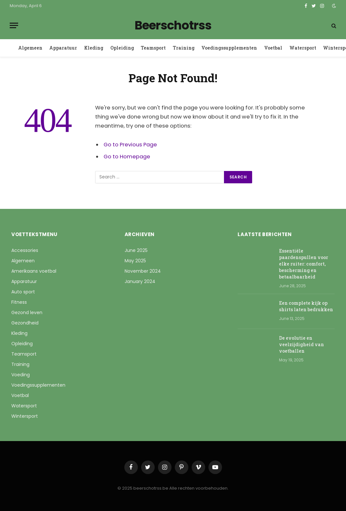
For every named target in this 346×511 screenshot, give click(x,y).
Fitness (19, 302)
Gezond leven (26, 312)
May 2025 (135, 260)
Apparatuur (63, 48)
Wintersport (24, 416)
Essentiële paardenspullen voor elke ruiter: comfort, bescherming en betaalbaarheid (303, 264)
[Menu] (14, 25)
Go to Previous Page (130, 144)
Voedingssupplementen (229, 48)
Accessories (24, 250)
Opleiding (122, 48)
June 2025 (136, 250)
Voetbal (273, 48)
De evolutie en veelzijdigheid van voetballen (301, 344)
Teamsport (153, 48)
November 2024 (143, 271)
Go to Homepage (127, 156)
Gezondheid (25, 323)
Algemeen (30, 48)
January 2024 (140, 281)
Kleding (93, 48)
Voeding (20, 374)
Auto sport (23, 292)
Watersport (302, 48)
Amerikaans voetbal (33, 271)
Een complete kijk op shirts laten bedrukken (306, 306)
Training (184, 48)
